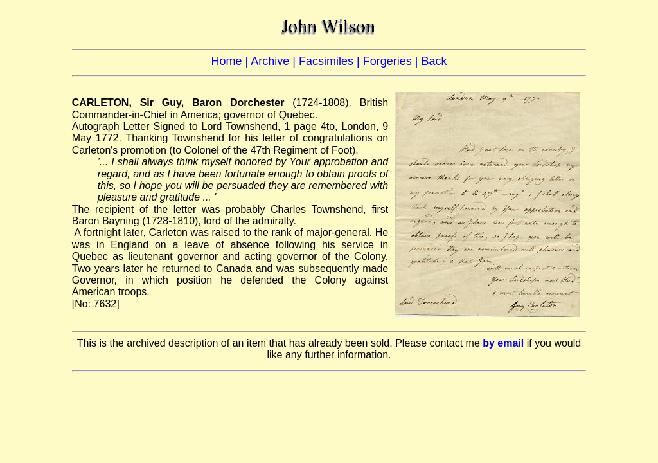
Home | (231, 61)
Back (434, 61)
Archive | (275, 61)
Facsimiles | (331, 61)
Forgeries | (392, 61)
